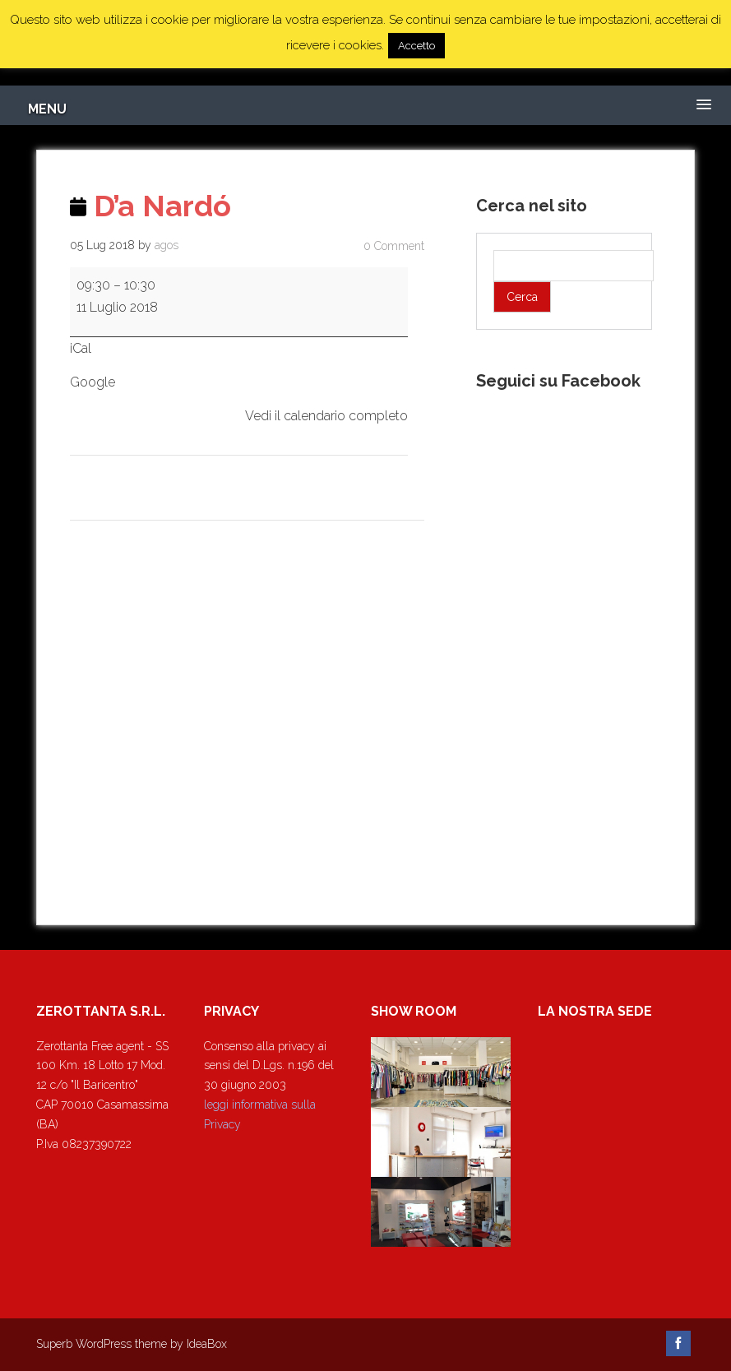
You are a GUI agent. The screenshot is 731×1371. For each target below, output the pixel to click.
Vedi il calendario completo (326, 416)
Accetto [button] (416, 45)
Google (92, 382)
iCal (80, 348)
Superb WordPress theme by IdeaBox (131, 1343)
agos (166, 245)
